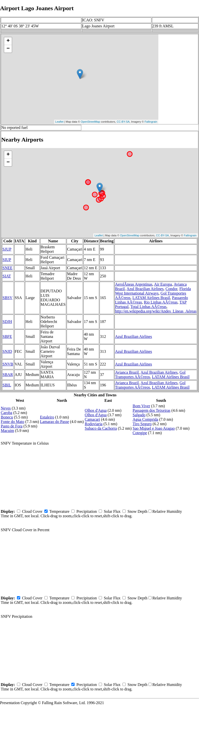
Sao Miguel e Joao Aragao (154, 428)
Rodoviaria (93, 424)
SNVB (7, 364)
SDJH (7, 321)
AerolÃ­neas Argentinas (133, 284)
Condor (171, 289)
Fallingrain (151, 121)
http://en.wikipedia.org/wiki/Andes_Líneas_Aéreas (156, 311)
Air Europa (163, 284)
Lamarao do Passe (54, 421)
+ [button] (8, 41)
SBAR (7, 374)
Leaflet (59, 121)
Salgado (139, 415)
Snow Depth (137, 511)
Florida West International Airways (153, 291)
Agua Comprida (145, 419)
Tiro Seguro (142, 424)
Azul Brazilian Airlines (144, 289)
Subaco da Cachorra (101, 428)
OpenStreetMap (90, 121)
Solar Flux (112, 511)
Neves (6, 408)
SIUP (6, 260)
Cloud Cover (32, 511)
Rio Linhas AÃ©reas (161, 302)
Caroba (6, 413)
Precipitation (86, 511)
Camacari (92, 419)
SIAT (6, 276)
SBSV (7, 298)
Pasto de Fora (11, 426)
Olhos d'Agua (96, 410)
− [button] (8, 48)
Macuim (7, 430)
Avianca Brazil (127, 372)
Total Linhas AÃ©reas (148, 307)
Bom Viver (141, 406)
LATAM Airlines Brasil (151, 298)
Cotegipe (140, 433)
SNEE (7, 268)
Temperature (59, 511)
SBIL (6, 385)
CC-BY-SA (123, 121)
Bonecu (7, 417)
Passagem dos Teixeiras (151, 410)
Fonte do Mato (12, 421)
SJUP (6, 249)
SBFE (7, 336)
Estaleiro (47, 417)
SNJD (7, 351)
